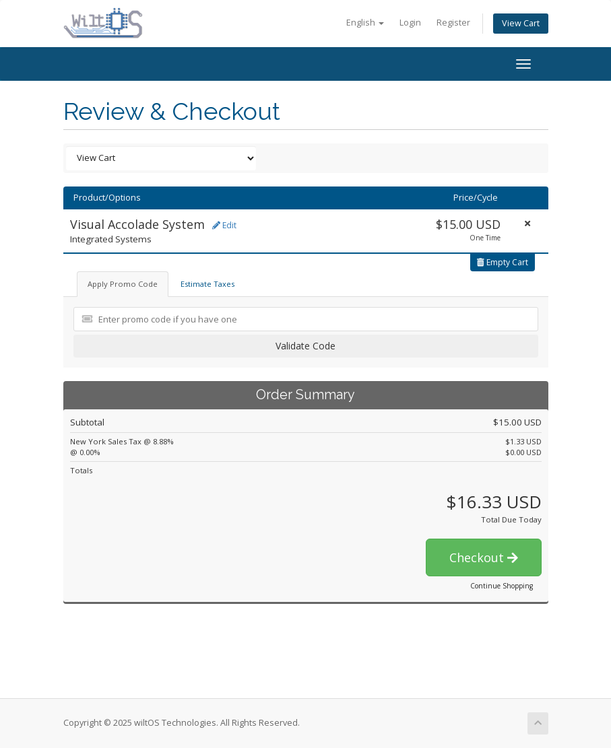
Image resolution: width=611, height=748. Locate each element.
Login (410, 22)
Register (453, 22)
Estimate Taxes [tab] (207, 284)
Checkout (483, 557)
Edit (224, 225)
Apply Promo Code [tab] (123, 284)
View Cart (521, 23)
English (365, 22)
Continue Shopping (501, 585)
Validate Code (305, 345)
